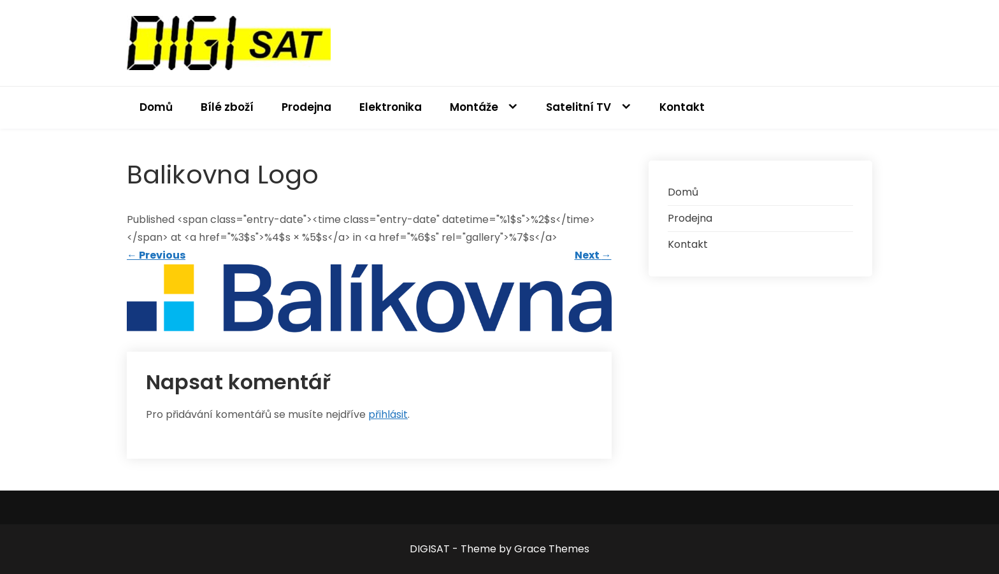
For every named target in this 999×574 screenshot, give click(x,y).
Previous (156, 255)
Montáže (474, 107)
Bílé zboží (227, 107)
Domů (156, 107)
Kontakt (682, 107)
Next (593, 255)
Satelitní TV (578, 107)
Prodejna (306, 107)
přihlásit (388, 414)
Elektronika (390, 107)
